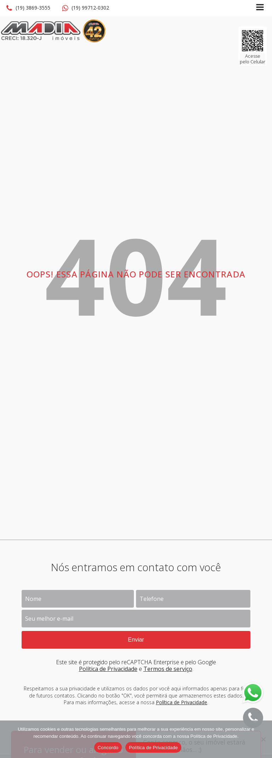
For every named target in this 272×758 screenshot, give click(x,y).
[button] (28, 8)
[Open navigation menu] (260, 8)
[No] (263, 739)
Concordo (108, 747)
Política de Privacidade (108, 669)
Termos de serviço (167, 669)
